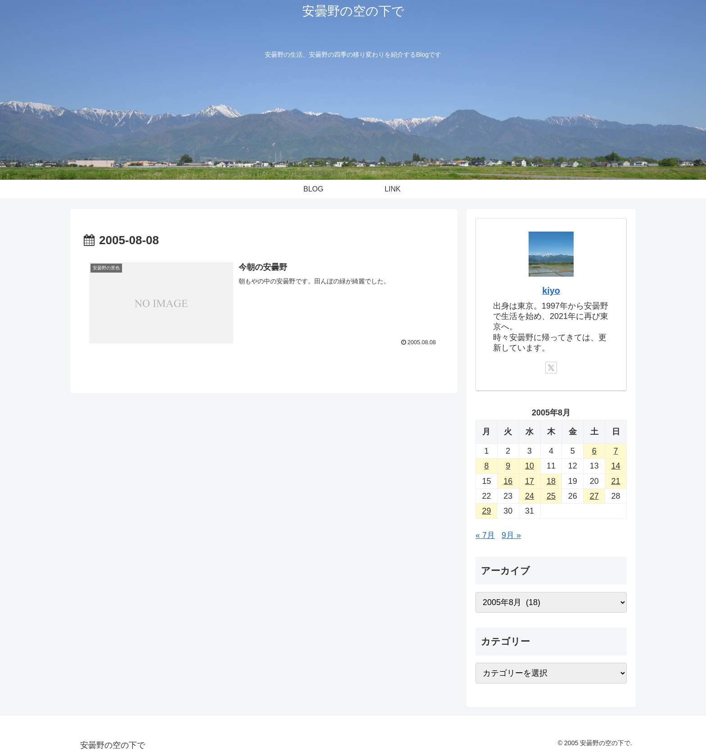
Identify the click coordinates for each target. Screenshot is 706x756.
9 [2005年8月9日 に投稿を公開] (508, 465)
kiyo (551, 291)
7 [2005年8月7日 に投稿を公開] (616, 450)
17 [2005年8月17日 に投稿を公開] (529, 481)
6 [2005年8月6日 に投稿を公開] (594, 450)
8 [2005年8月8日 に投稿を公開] (486, 465)
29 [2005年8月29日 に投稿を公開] (486, 510)
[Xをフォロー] (551, 367)
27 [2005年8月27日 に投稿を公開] (594, 496)
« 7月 (485, 535)
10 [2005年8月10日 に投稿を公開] (529, 465)
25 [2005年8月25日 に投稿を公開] (551, 496)
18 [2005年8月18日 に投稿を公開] (551, 481)
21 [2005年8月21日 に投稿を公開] (615, 481)
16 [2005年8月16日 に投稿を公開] (507, 481)
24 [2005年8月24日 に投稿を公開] (529, 496)
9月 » (511, 535)
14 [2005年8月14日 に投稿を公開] (615, 465)
